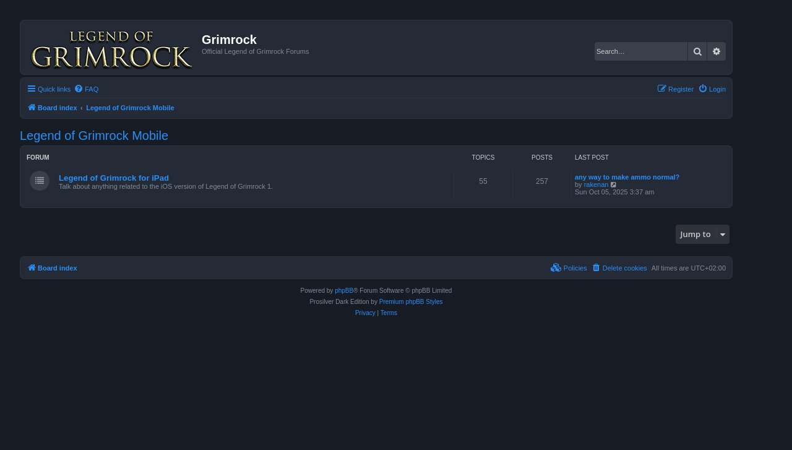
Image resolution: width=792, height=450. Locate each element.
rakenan (596, 184)
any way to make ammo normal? (627, 177)
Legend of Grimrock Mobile (94, 135)
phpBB (344, 290)
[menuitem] (86, 89)
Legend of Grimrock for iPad (114, 178)
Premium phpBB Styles (411, 301)
